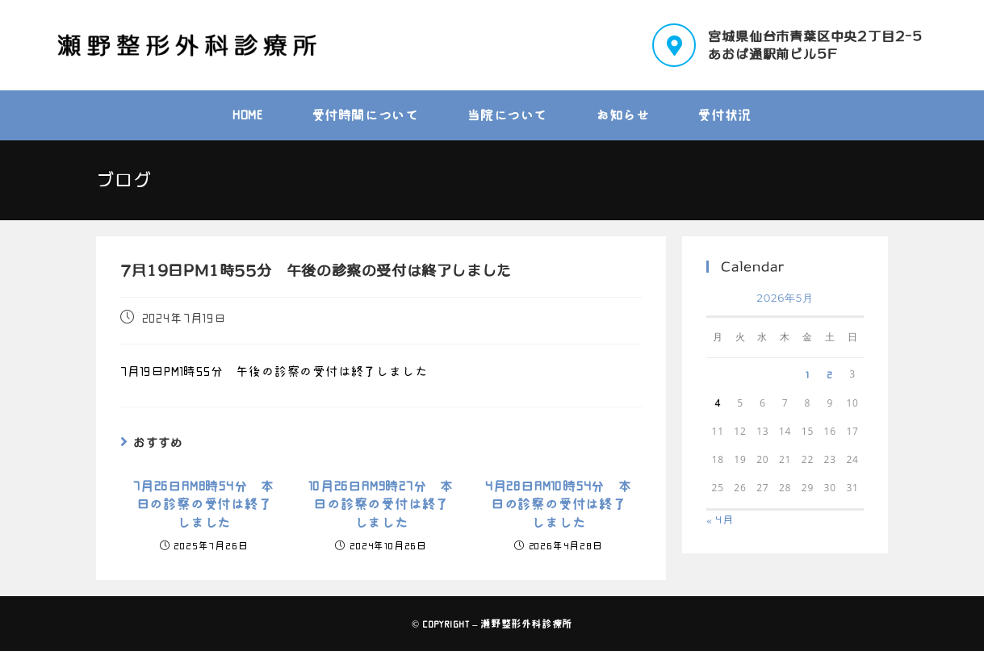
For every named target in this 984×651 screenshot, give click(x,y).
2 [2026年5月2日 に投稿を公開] (830, 374)
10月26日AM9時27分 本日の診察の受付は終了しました (381, 504)
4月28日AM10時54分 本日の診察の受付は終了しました (558, 504)
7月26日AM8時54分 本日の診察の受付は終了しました (203, 504)
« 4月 (720, 520)
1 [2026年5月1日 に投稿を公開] (808, 374)
